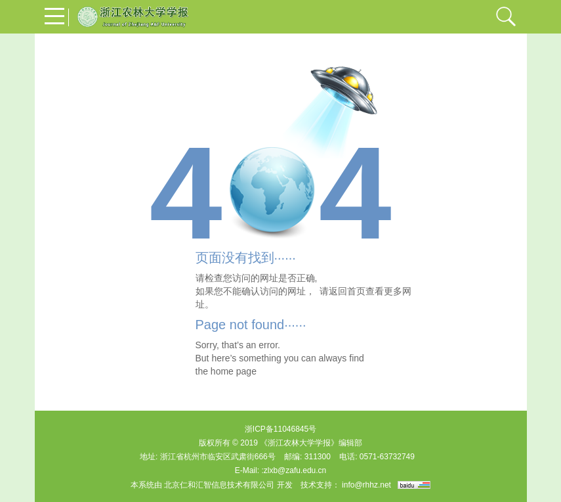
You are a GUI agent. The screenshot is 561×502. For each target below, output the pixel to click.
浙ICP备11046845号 (280, 429)
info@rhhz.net (366, 485)
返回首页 (347, 291)
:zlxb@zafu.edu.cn (293, 470)
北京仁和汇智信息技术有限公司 (219, 485)
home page (234, 371)
